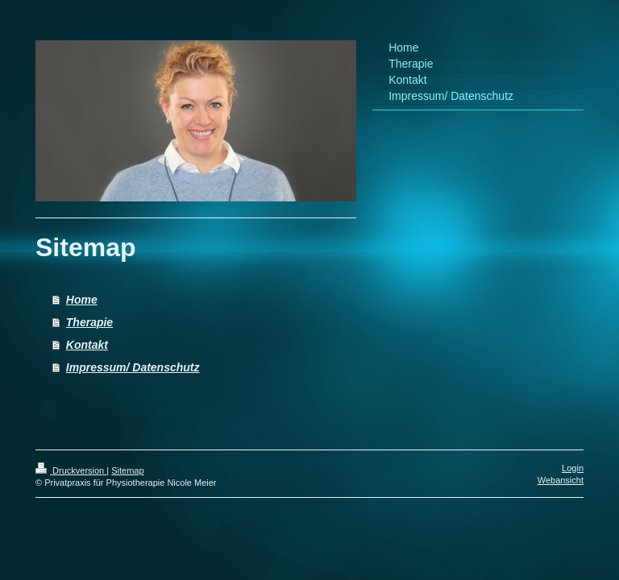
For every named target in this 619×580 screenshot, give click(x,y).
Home (82, 299)
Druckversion (70, 470)
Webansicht (561, 480)
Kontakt (87, 344)
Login (573, 468)
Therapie (89, 322)
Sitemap (127, 470)
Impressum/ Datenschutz (133, 367)
